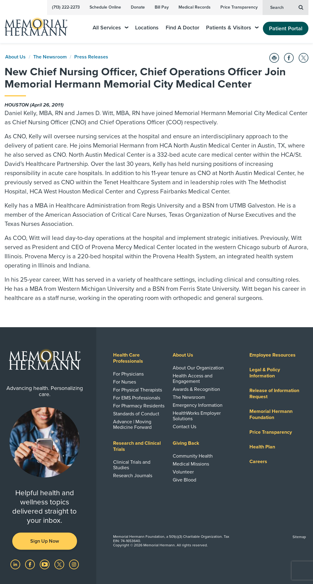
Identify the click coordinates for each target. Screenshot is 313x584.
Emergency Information (198, 405)
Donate (138, 7)
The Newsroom (50, 57)
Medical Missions (191, 464)
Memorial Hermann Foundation (271, 414)
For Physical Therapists (137, 390)
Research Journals (132, 475)
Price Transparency (239, 7)
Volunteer (183, 472)
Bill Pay (162, 7)
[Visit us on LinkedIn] (15, 564)
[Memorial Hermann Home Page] (40, 24)
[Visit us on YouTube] (45, 564)
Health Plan (262, 447)
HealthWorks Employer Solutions (197, 415)
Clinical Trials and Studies (131, 464)
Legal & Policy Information (264, 373)
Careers (258, 462)
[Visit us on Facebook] (30, 564)
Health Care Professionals (128, 358)
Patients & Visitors (232, 27)
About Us (15, 57)
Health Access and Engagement (192, 378)
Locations (147, 27)
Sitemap (299, 537)
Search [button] (286, 7)
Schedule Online (105, 7)
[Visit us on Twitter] (59, 564)
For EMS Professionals (136, 398)
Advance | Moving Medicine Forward (132, 424)
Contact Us (184, 426)
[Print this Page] (274, 58)
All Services (110, 27)
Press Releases (91, 57)
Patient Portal (285, 28)
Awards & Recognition (196, 389)
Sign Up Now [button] (44, 541)
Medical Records (195, 7)
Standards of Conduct (136, 414)
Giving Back (186, 443)
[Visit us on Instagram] (74, 564)
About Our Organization (198, 368)
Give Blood (184, 480)
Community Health (193, 456)
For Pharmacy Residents (138, 406)
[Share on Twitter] (303, 58)
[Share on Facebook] (289, 58)
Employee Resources (272, 355)
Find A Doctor (182, 27)
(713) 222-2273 (66, 7)
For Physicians (128, 374)
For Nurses (124, 382)
